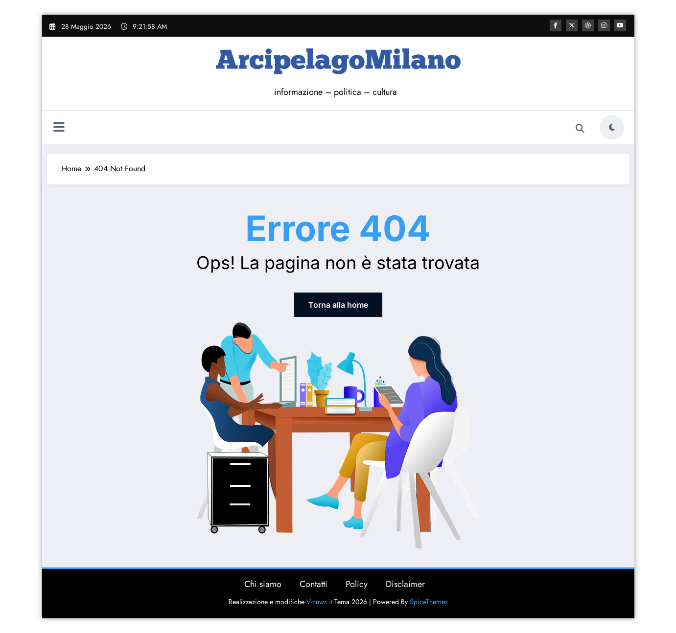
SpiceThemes (429, 602)
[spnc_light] (612, 127)
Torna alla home (338, 305)
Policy (357, 584)
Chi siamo (262, 584)
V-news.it (319, 602)
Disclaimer (405, 584)
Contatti (313, 584)
